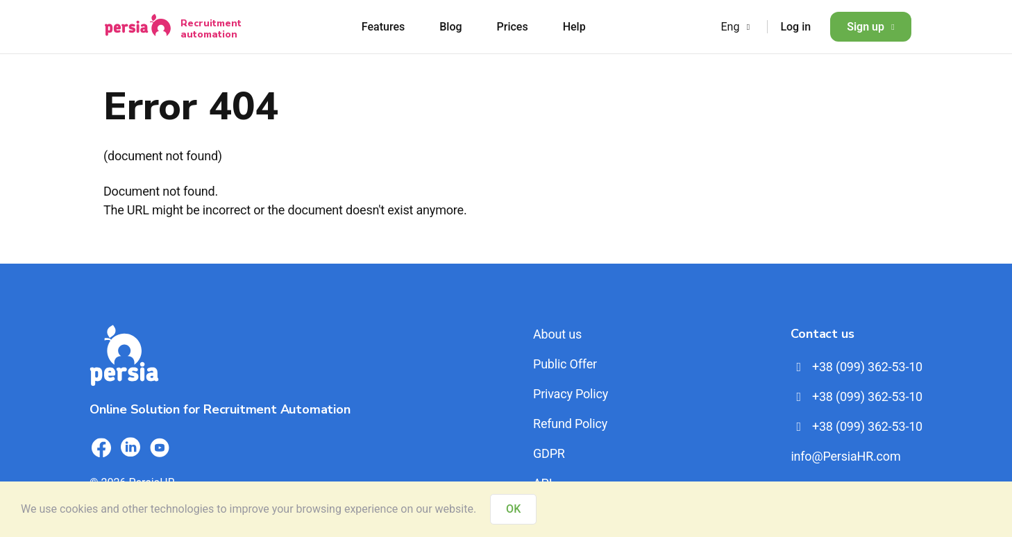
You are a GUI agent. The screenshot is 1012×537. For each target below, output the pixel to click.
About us (557, 334)
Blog (450, 26)
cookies (79, 508)
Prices (512, 26)
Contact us (822, 333)
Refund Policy (570, 423)
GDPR (549, 453)
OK (513, 508)
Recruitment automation (211, 28)
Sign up (871, 26)
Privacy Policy (570, 393)
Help (574, 26)
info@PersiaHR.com (845, 456)
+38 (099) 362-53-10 (856, 366)
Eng (736, 26)
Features (383, 26)
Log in (795, 26)
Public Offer (565, 364)
